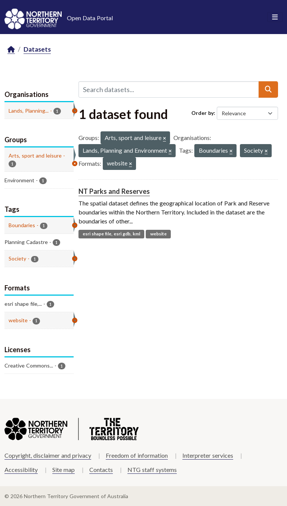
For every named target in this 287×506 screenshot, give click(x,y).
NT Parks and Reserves (114, 191)
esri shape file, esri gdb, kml (111, 234)
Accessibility (21, 469)
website (158, 234)
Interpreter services (207, 455)
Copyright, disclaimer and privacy (47, 455)
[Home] (11, 49)
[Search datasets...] (168, 89)
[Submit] (268, 89)
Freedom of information (137, 455)
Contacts (101, 469)
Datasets (37, 49)
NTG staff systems (152, 469)
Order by (202, 113)
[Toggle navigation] (275, 17)
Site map (63, 469)
